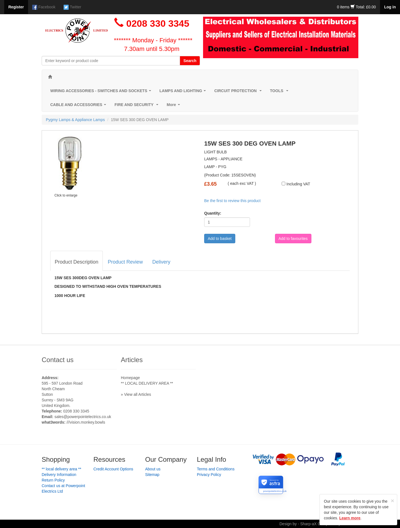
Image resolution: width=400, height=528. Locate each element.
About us (153, 469)
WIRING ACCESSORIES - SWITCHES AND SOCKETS (101, 92)
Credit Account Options (113, 469)
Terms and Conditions (215, 469)
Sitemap (152, 474)
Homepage (130, 377)
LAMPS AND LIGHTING (183, 92)
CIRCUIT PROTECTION (239, 92)
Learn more (349, 518)
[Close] (392, 501)
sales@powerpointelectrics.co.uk (82, 416)
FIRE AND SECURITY (137, 106)
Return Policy (53, 480)
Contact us (58, 360)
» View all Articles (136, 394)
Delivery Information (59, 474)
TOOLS (280, 92)
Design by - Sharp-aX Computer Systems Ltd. (318, 524)
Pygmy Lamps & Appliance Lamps (75, 119)
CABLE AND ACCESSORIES (79, 106)
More (174, 106)
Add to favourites (293, 238)
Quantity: (212, 213)
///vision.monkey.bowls (85, 422)
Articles (132, 360)
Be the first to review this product (232, 200)
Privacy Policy (209, 474)
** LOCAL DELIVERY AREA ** (147, 383)
